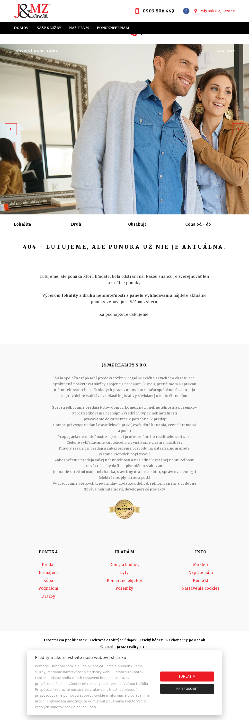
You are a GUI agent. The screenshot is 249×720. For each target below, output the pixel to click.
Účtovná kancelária (36, 51)
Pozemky (124, 635)
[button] (11, 129)
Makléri (200, 611)
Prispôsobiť (187, 688)
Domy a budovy (124, 611)
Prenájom (53, 250)
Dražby (48, 643)
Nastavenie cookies (201, 635)
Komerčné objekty (124, 627)
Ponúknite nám (113, 28)
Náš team (79, 28)
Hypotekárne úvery (108, 39)
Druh (76, 224)
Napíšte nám (200, 619)
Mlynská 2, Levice (217, 11)
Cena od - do (198, 224)
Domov (21, 28)
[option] (124, 129)
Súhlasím (187, 676)
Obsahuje (137, 224)
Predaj (26, 250)
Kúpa (80, 250)
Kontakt (225, 51)
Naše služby (49, 28)
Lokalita (22, 224)
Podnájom (29, 261)
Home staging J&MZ (35, 39)
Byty (124, 619)
